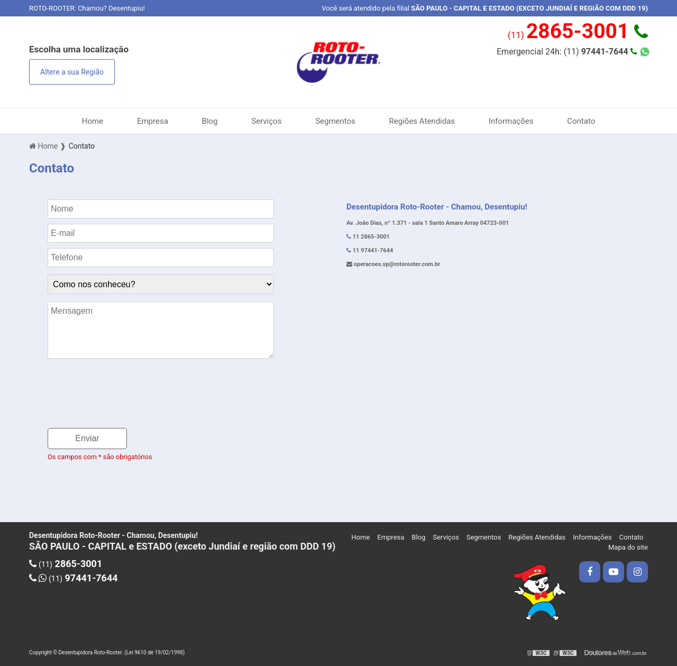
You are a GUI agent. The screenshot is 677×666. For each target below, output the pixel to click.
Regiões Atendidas (422, 121)
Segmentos (335, 121)
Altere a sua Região (72, 72)
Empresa (152, 121)
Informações (511, 121)
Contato (581, 121)
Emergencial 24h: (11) (567, 52)
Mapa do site (628, 547)
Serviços (266, 121)
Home (92, 121)
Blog (210, 121)
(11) (578, 31)
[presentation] (128, 399)
